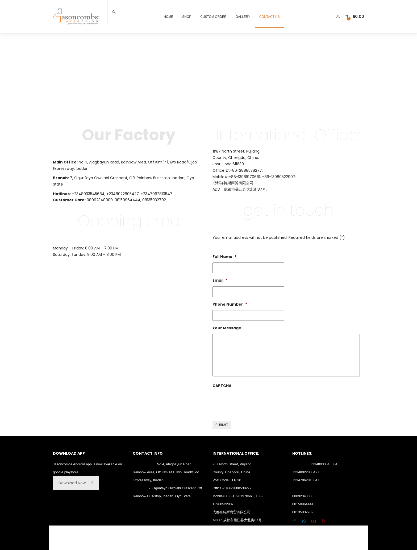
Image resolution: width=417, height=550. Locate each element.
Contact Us (269, 17)
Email (219, 280)
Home (168, 17)
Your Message (226, 328)
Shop (186, 17)
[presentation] (252, 402)
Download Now (76, 483)
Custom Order (213, 17)
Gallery (243, 17)
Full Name (224, 256)
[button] (354, 17)
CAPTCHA (221, 385)
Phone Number (229, 304)
